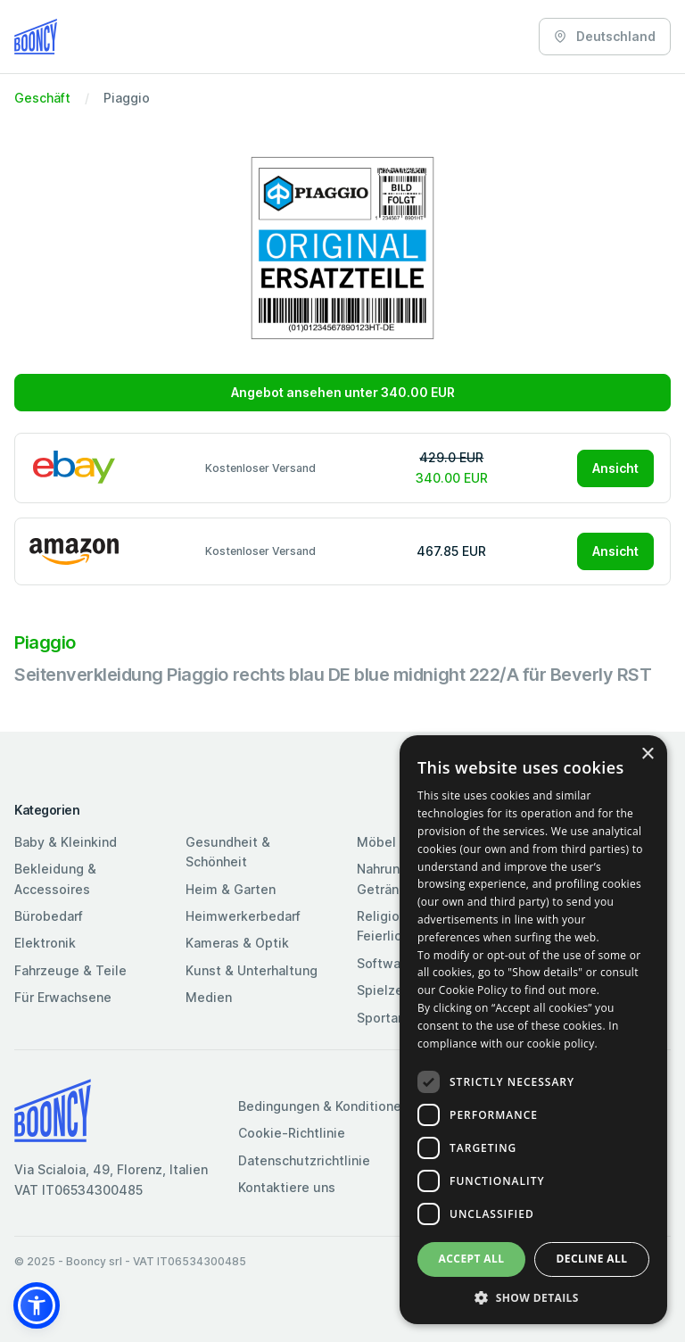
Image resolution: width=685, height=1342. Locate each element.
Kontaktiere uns (286, 1187)
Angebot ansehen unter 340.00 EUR (343, 392)
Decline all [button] (592, 1258)
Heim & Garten (231, 889)
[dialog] (533, 1029)
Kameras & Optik (237, 942)
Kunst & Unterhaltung (252, 970)
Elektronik (45, 942)
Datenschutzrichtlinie (304, 1160)
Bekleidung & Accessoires (55, 878)
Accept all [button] (472, 1258)
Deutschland (605, 36)
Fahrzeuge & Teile (70, 970)
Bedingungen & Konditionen (323, 1106)
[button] (36, 1305)
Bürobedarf (48, 916)
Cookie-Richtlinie (291, 1132)
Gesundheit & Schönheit (228, 851)
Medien (209, 997)
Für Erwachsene (62, 997)
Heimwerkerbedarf (243, 916)
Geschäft (42, 97)
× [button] (647, 754)
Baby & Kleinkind (65, 841)
